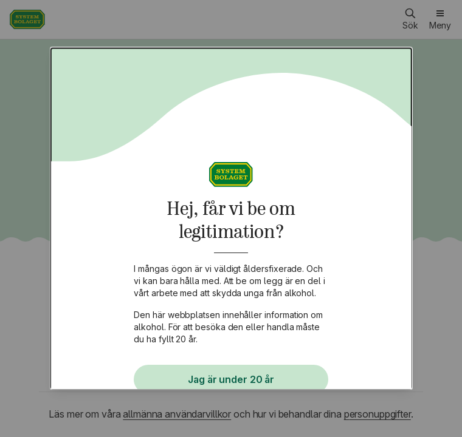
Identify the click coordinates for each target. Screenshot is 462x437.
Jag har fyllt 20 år (231, 370)
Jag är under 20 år (231, 331)
